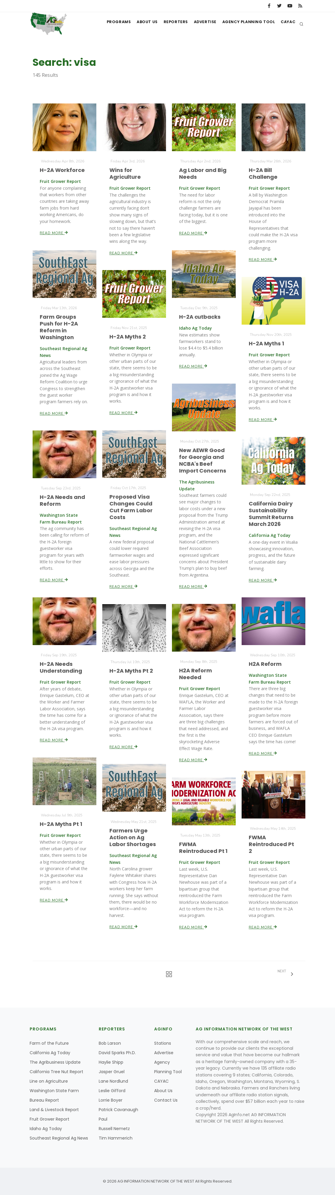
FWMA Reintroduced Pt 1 (203, 847)
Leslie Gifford (112, 1091)
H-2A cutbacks (200, 317)
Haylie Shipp (111, 1062)
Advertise (200, 23)
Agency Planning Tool (245, 23)
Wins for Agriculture (125, 173)
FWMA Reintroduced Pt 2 (271, 844)
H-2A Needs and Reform (62, 501)
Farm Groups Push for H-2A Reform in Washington (59, 327)
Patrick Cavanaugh (118, 1110)
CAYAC (287, 23)
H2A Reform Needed (195, 674)
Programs (107, 23)
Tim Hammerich (116, 1138)
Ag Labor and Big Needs (202, 173)
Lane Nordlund (113, 1081)
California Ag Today (50, 1053)
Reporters (168, 23)
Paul (103, 1119)
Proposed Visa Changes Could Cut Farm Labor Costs (131, 507)
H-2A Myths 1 (266, 343)
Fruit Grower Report (49, 1119)
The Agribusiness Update (55, 1062)
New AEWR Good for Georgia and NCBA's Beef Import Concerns (202, 461)
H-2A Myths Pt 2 (131, 670)
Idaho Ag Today (46, 1129)
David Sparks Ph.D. (117, 1053)
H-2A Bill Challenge (263, 174)
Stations (162, 1043)
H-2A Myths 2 (128, 337)
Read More (54, 232)
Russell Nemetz (114, 1129)
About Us (138, 23)
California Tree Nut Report (56, 1072)
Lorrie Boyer (110, 1100)
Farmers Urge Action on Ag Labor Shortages (133, 837)
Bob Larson (110, 1043)
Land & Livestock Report (54, 1110)
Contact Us (166, 1100)
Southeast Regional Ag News (59, 1138)
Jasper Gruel (112, 1072)
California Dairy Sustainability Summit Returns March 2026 (271, 513)
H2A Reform (265, 664)
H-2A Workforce (62, 170)
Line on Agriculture (49, 1081)
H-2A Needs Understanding (61, 667)
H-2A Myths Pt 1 (61, 824)
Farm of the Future (49, 1043)
